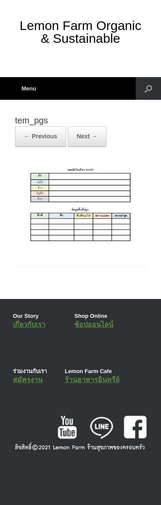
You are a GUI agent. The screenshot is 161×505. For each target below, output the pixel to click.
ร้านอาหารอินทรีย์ (92, 379)
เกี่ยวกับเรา (29, 324)
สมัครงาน (28, 379)
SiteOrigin (74, 487)
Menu (25, 88)
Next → (87, 136)
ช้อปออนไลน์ (93, 324)
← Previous (40, 136)
